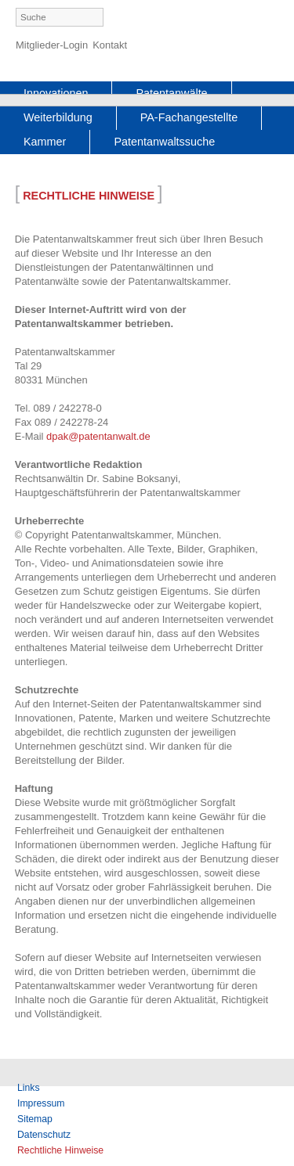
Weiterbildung (58, 117)
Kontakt (110, 45)
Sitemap (35, 1119)
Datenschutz (44, 1134)
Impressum (41, 1103)
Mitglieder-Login (52, 45)
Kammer (45, 141)
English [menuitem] (269, 18)
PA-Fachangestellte (189, 117)
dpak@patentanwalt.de (98, 436)
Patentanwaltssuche (164, 141)
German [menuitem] (242, 18)
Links (28, 1087)
